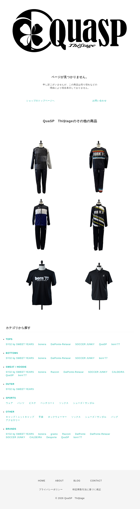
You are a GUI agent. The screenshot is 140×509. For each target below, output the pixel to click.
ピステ (32, 403)
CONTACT (96, 480)
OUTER (10, 384)
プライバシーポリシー (51, 489)
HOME (41, 480)
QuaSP (103, 344)
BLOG (77, 480)
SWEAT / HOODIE (16, 367)
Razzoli (55, 372)
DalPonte (80, 434)
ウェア (9, 403)
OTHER (10, 412)
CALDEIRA (118, 372)
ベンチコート (47, 403)
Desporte (51, 437)
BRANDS (11, 429)
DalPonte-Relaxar (61, 344)
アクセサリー (13, 420)
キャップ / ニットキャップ (20, 417)
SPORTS (11, 398)
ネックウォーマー (57, 417)
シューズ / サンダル (83, 403)
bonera (42, 344)
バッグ (114, 417)
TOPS (9, 339)
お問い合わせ (99, 100)
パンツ (20, 403)
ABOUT (59, 480)
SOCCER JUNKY (85, 344)
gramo (54, 434)
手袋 (41, 417)
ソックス (64, 403)
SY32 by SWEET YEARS (20, 344)
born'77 (115, 344)
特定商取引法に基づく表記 (87, 489)
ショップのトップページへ (40, 100)
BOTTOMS (12, 353)
